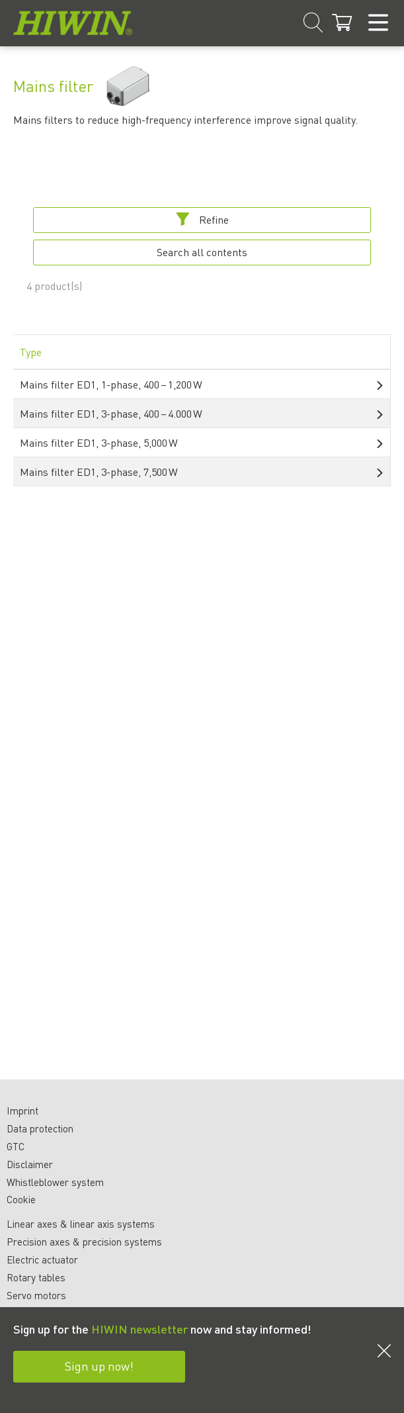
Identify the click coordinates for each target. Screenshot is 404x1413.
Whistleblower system (55, 1182)
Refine (202, 219)
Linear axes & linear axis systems (81, 1223)
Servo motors (36, 1295)
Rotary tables (36, 1277)
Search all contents (202, 252)
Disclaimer (30, 1164)
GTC (15, 1146)
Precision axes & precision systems (84, 1241)
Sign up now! (99, 1365)
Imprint (22, 1110)
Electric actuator (42, 1259)
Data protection (40, 1128)
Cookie (21, 1199)
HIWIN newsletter (139, 1328)
